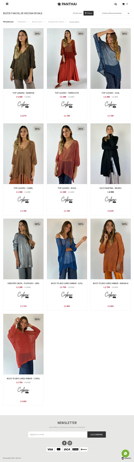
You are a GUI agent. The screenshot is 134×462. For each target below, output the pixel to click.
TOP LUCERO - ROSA (67, 188)
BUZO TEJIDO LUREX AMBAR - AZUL (67, 283)
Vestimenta (22, 22)
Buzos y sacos (37, 22)
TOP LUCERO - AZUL (111, 92)
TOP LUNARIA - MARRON (23, 92)
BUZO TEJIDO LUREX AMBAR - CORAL (23, 378)
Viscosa (56, 22)
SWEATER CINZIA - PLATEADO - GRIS (23, 283)
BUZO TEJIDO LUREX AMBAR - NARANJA (110, 283)
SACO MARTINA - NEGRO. (110, 188)
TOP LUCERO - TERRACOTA (67, 92)
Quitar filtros (74, 21)
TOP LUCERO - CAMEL (23, 188)
